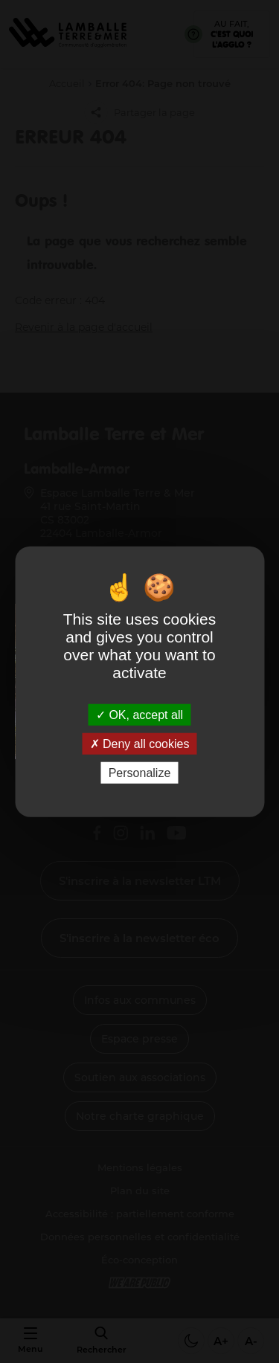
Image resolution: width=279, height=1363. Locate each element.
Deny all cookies (140, 743)
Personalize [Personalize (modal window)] (140, 773)
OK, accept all (139, 714)
